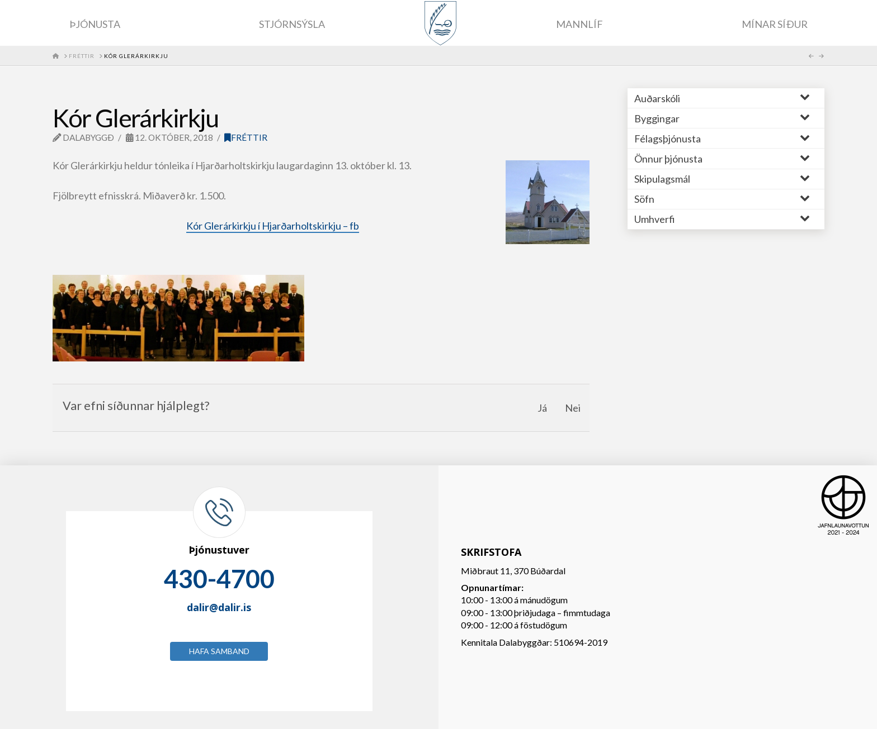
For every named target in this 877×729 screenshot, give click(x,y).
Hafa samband (219, 651)
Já (542, 408)
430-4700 (219, 579)
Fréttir (245, 137)
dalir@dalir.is (219, 607)
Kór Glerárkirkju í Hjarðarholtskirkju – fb (272, 226)
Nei (573, 408)
